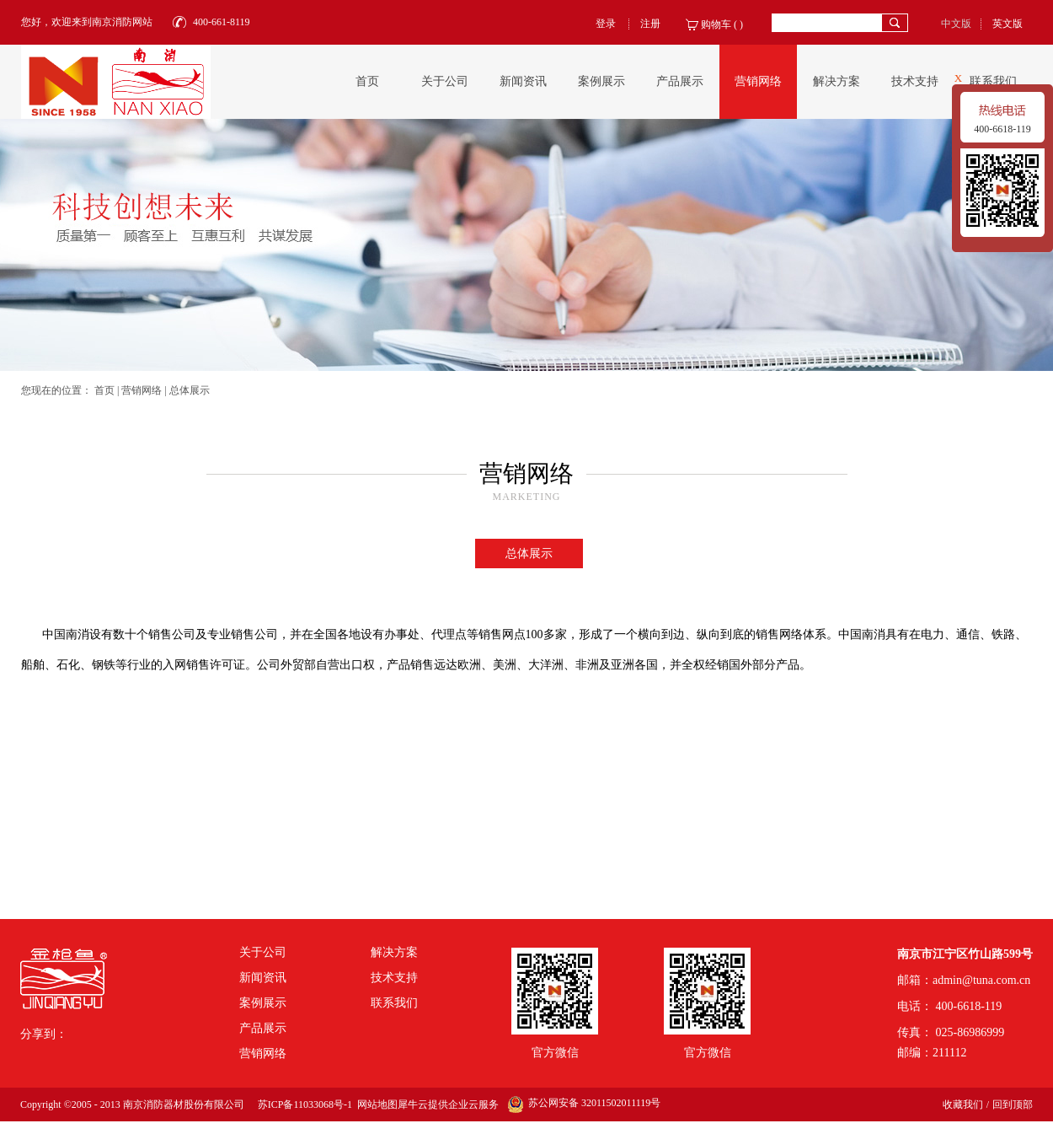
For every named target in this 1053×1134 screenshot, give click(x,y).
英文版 (1007, 24)
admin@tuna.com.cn (981, 980)
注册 (650, 24)
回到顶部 (1012, 1104)
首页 (367, 81)
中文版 (956, 24)
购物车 (716, 24)
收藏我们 (963, 1104)
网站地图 (375, 1104)
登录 (606, 24)
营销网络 (141, 390)
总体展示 (189, 390)
